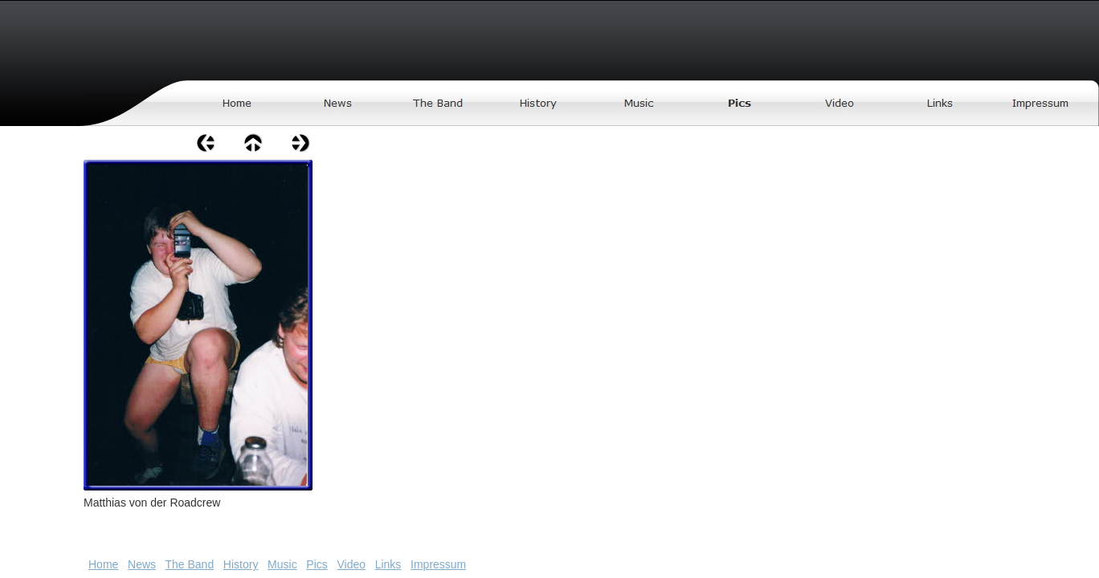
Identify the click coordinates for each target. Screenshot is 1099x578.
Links (388, 564)
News (142, 564)
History (241, 564)
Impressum (438, 564)
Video (351, 564)
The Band (189, 564)
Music (282, 564)
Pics (316, 564)
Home (103, 564)
